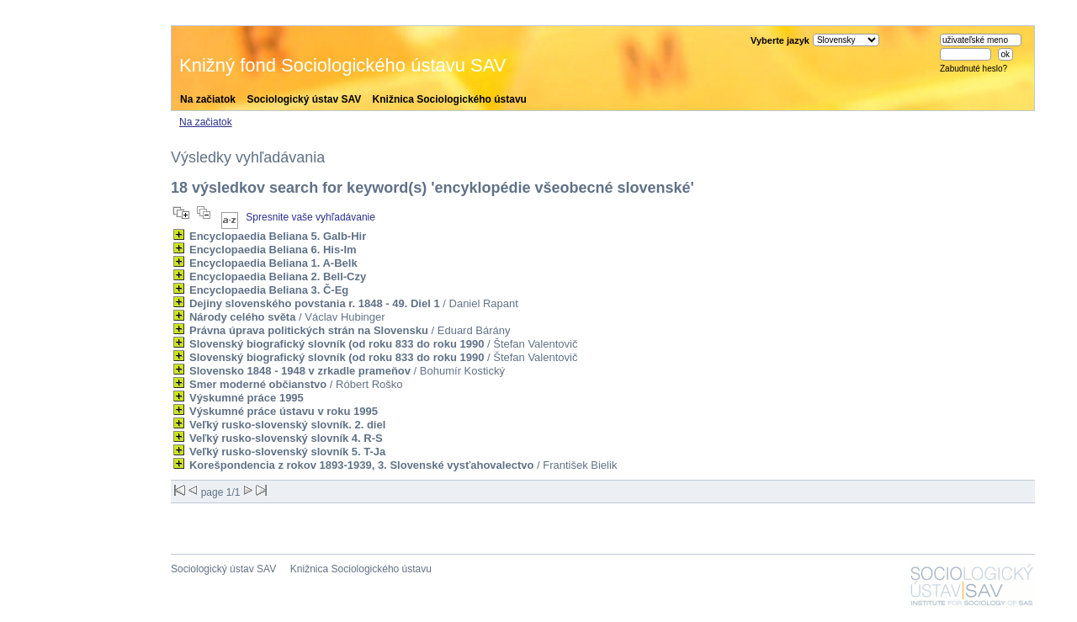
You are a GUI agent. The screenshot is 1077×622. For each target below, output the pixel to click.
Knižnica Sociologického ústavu (450, 99)
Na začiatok (208, 99)
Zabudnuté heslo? (973, 68)
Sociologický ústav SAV (304, 99)
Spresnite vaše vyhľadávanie (310, 217)
